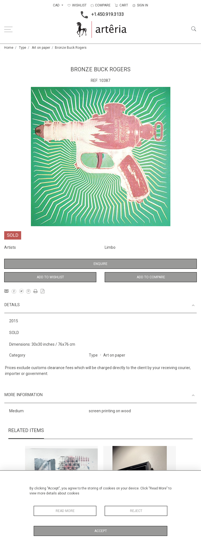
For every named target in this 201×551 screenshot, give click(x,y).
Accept (100, 531)
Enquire (100, 264)
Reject (136, 511)
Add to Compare (151, 277)
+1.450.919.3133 (100, 14)
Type (22, 48)
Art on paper (41, 48)
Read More (65, 511)
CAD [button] (56, 5)
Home (8, 48)
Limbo (110, 247)
